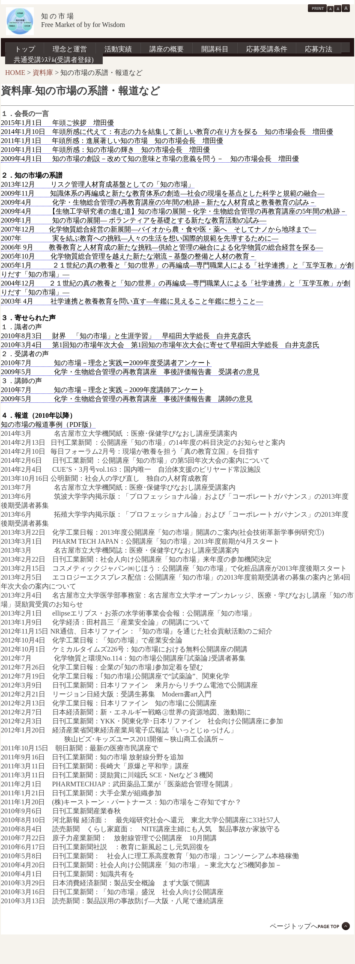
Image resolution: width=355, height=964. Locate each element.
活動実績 (118, 49)
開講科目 (215, 49)
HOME (15, 72)
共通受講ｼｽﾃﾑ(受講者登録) (54, 59)
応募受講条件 (266, 49)
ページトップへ (294, 926)
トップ (25, 49)
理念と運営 (70, 49)
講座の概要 (166, 49)
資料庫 (43, 72)
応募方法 (318, 49)
